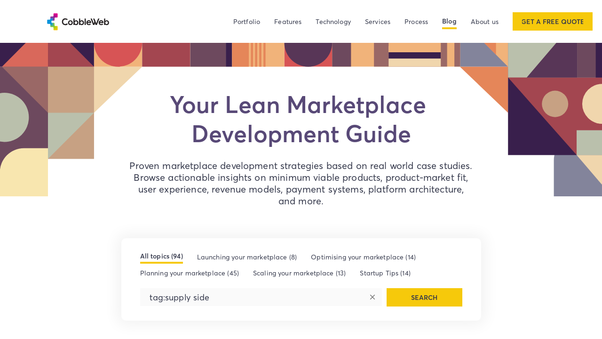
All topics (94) (161, 256)
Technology (333, 21)
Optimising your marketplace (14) (363, 257)
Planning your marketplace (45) (189, 273)
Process (416, 21)
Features (287, 21)
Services (377, 21)
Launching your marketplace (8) (247, 257)
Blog (449, 21)
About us (485, 21)
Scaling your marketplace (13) (299, 273)
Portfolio (246, 21)
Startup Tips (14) (385, 273)
